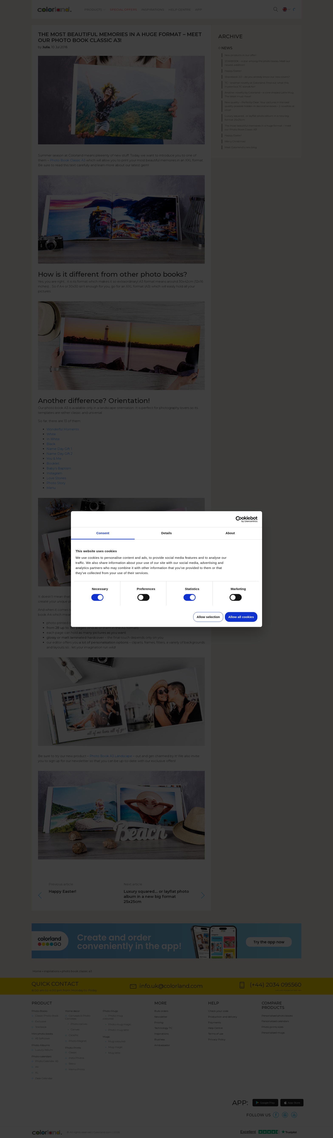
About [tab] (230, 533)
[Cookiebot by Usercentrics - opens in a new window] (238, 519)
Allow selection (208, 617)
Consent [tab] (102, 533)
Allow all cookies (241, 617)
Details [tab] (166, 533)
